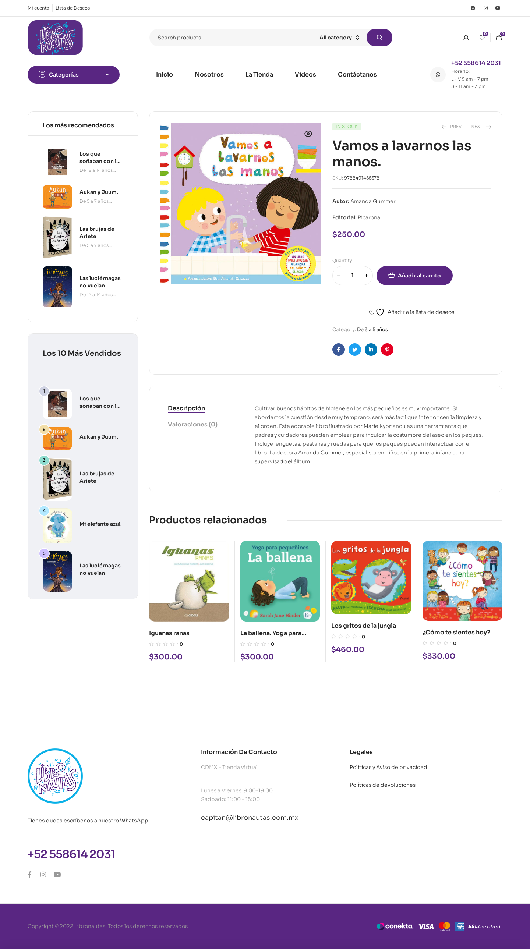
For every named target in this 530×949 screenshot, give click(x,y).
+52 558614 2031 (476, 63)
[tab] (193, 408)
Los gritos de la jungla (363, 626)
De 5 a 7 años (94, 201)
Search (379, 37)
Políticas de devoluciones (383, 785)
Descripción (186, 408)
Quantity (342, 260)
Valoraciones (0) (193, 424)
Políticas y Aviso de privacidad (388, 767)
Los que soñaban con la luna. (99, 406)
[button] (308, 134)
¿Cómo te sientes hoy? (456, 632)
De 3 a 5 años (372, 329)
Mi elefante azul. (101, 524)
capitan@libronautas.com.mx (249, 818)
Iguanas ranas (169, 633)
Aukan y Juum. (99, 436)
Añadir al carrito (419, 275)
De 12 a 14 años (96, 170)
